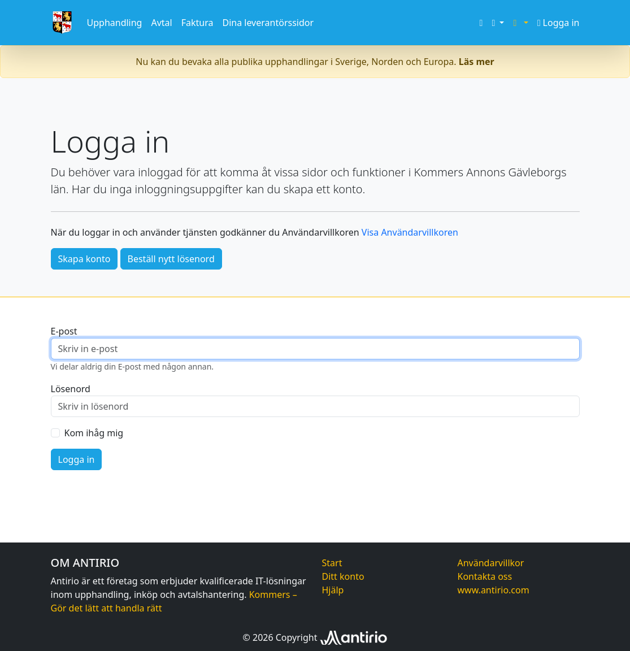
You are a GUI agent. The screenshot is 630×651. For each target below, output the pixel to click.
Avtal (161, 22)
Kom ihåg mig (94, 433)
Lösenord (70, 389)
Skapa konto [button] (84, 259)
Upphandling (114, 22)
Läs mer (476, 61)
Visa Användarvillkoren (410, 232)
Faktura (197, 22)
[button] (498, 22)
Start (332, 563)
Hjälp (333, 590)
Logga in (558, 22)
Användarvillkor (491, 563)
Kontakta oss (485, 576)
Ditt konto (343, 576)
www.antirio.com (493, 590)
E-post (64, 331)
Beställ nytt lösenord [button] (171, 259)
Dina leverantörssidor (268, 22)
